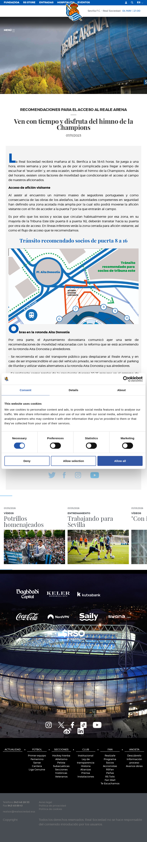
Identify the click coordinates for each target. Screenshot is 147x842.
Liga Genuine (37, 769)
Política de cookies (50, 809)
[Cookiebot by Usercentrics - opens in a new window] (126, 379)
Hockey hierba (61, 756)
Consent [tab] (25, 389)
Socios (110, 763)
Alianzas (85, 769)
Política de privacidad (52, 806)
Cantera (37, 766)
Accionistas (110, 766)
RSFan (110, 769)
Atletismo (61, 759)
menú (9, 30)
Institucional (85, 756)
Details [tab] (73, 389)
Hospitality (65, 2)
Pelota (61, 763)
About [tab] (121, 389)
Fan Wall (110, 780)
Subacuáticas (61, 766)
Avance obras (134, 766)
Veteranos (61, 777)
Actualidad (13, 749)
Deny (26, 461)
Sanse (37, 763)
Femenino (37, 759)
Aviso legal (45, 802)
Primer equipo (37, 756)
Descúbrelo (134, 756)
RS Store (29, 2)
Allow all (120, 461)
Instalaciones (86, 777)
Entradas (46, 2)
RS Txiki (110, 777)
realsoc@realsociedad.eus (19, 811)
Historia (86, 766)
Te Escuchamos (110, 783)
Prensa (85, 773)
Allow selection (73, 461)
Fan (110, 749)
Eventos (84, 2)
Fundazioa (11, 2)
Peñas (110, 773)
